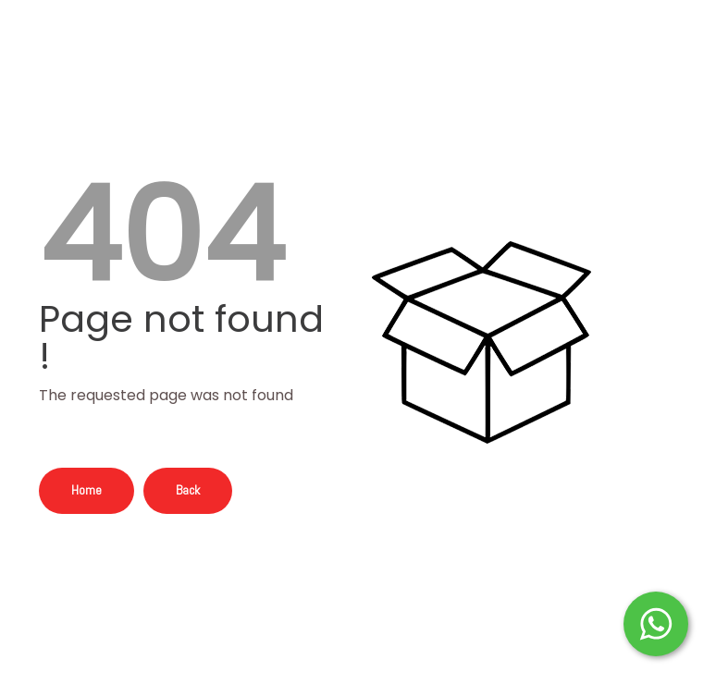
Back (188, 490)
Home (86, 490)
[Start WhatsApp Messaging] (656, 622)
